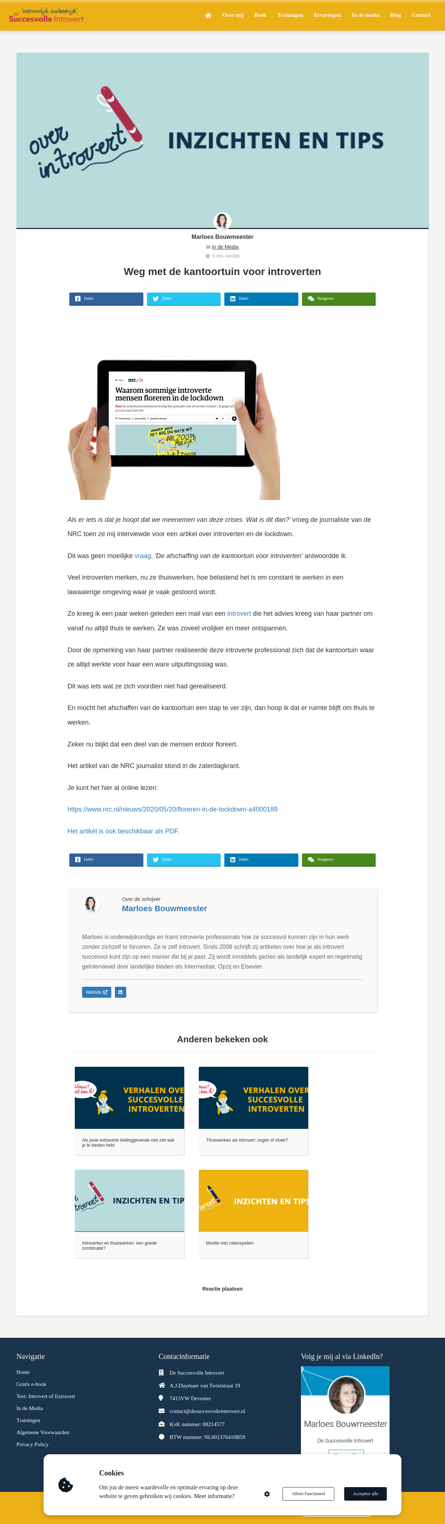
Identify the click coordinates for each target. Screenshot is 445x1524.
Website (97, 992)
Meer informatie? (214, 1496)
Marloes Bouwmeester (222, 237)
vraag (143, 555)
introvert (239, 613)
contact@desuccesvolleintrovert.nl (207, 1411)
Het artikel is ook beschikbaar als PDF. (124, 831)
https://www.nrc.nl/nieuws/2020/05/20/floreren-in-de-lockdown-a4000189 (172, 809)
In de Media (225, 247)
